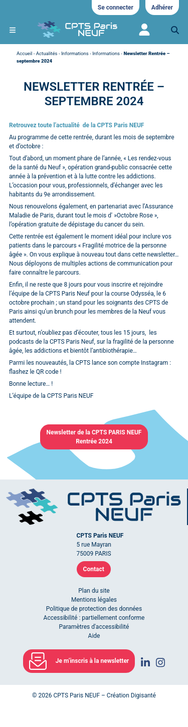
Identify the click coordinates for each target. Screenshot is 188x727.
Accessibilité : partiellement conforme (94, 617)
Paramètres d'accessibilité (94, 626)
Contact (93, 569)
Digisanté (143, 695)
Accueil (24, 53)
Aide (94, 635)
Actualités (47, 53)
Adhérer (162, 7)
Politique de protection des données (94, 608)
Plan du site (93, 590)
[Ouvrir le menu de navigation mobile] (12, 30)
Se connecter (115, 7)
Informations (75, 53)
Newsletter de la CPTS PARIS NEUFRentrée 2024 (94, 437)
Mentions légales (94, 599)
